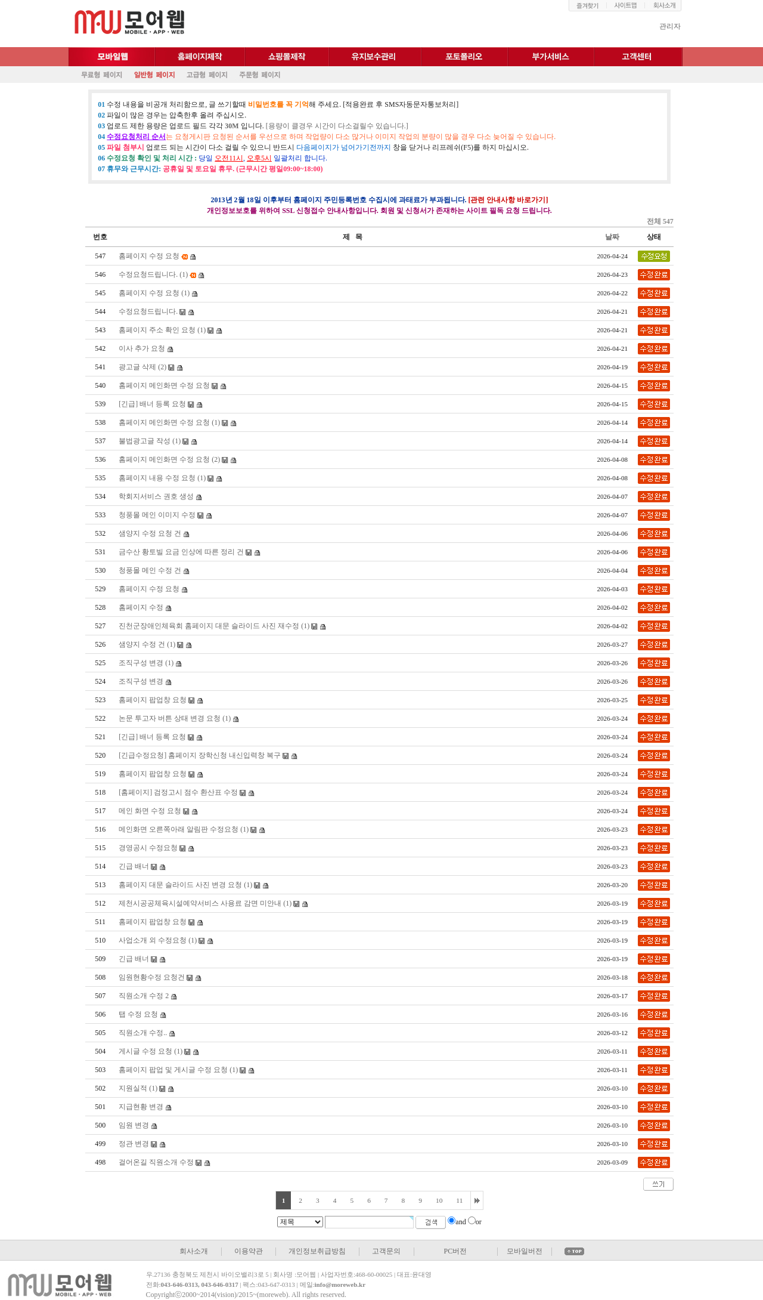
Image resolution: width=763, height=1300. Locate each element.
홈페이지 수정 (141, 607)
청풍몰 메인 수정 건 (150, 570)
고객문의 (386, 1251)
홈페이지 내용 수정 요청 (157, 478)
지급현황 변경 (141, 1107)
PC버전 (455, 1251)
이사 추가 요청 (142, 348)
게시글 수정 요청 (145, 1051)
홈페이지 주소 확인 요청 (157, 330)
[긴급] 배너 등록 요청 (152, 404)
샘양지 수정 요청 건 (150, 533)
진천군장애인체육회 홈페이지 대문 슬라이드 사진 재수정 (209, 626)
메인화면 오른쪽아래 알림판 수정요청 (178, 829)
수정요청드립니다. (148, 274)
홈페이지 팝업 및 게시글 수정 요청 (173, 1070)
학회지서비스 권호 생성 (156, 496)
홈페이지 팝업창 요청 (153, 700)
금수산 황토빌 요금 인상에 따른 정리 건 (181, 552)
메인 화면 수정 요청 (150, 811)
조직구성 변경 (141, 663)
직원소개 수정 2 (144, 996)
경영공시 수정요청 (148, 848)
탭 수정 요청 (138, 1014)
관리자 (670, 26)
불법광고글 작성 (144, 441)
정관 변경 (134, 1144)
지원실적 (133, 1088)
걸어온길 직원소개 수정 (156, 1162)
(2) (162, 367)
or (479, 1222)
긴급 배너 (134, 866)
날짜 (612, 237)
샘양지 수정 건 (142, 644)
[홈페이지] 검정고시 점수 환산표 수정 (178, 792)
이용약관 (248, 1251)
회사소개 (193, 1251)
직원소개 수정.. (143, 1033)
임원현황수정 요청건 (152, 977)
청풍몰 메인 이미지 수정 (157, 515)
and (460, 1222)
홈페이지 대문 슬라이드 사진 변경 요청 (180, 885)
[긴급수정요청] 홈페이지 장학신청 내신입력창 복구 (200, 755)
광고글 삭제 (137, 367)
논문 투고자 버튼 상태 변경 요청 (170, 718)
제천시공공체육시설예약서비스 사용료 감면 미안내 (200, 903)
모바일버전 (524, 1251)
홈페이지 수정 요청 (149, 256)
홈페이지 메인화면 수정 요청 (164, 385)
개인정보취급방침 (317, 1251)
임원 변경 (134, 1125)
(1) (183, 274)
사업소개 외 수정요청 (153, 940)
